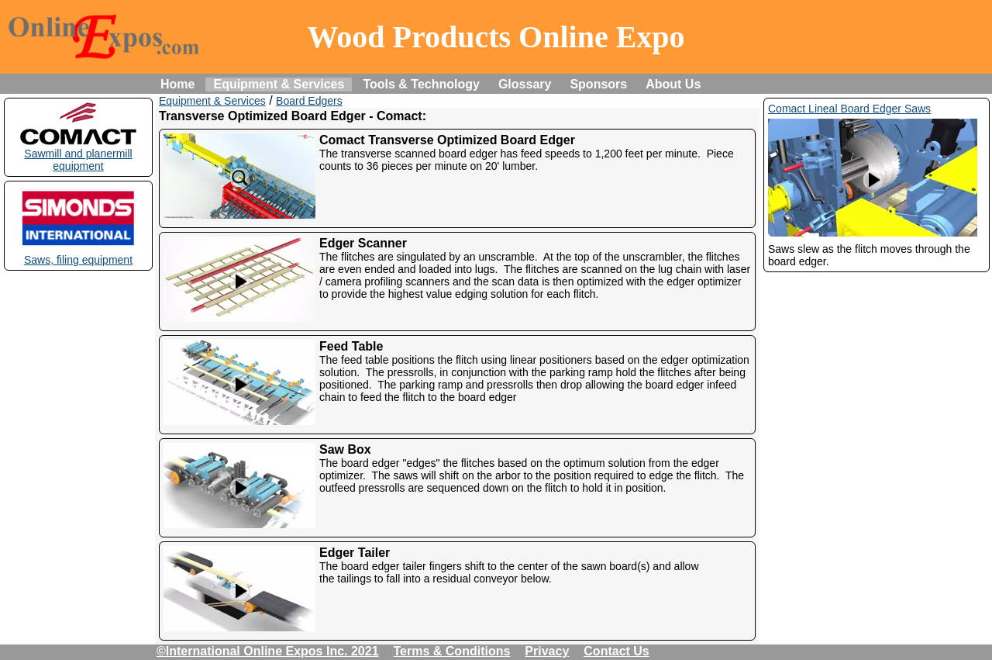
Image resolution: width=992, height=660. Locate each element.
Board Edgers (309, 101)
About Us (673, 84)
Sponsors (598, 84)
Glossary (524, 84)
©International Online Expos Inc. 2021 (268, 651)
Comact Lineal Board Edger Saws (849, 108)
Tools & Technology (421, 84)
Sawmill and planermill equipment (78, 153)
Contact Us (616, 651)
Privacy (547, 651)
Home (177, 84)
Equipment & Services (278, 84)
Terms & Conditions (452, 651)
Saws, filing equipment (78, 253)
